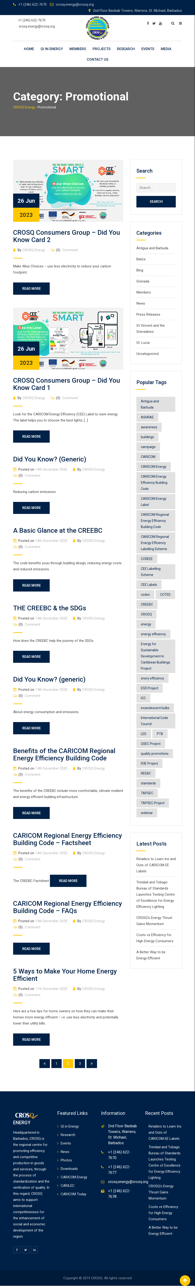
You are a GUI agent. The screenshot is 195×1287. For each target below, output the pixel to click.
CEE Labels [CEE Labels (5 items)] (149, 585)
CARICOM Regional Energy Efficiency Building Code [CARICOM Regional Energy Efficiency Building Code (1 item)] (155, 521)
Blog (139, 270)
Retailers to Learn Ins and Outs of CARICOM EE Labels (156, 865)
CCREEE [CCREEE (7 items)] (147, 559)
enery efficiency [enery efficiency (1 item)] (152, 678)
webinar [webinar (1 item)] (147, 813)
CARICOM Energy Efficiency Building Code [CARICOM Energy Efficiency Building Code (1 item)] (154, 483)
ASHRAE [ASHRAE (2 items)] (147, 417)
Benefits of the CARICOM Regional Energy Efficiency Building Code (64, 755)
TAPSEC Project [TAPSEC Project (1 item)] (153, 803)
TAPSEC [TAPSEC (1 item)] (147, 793)
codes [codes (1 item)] (145, 594)
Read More (31, 288)
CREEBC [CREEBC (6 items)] (147, 604)
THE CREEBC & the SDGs (49, 608)
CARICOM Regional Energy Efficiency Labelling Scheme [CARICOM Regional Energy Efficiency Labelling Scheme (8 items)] (155, 543)
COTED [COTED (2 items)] (165, 594)
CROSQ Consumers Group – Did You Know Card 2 (66, 236)
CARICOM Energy (74, 1178)
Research (126, 49)
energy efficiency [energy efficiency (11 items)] (153, 634)
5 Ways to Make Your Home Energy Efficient (65, 976)
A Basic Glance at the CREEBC (57, 531)
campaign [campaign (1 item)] (148, 447)
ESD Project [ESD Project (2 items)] (149, 688)
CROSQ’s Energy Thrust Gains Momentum (161, 1193)
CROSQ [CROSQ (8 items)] (146, 614)
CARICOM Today (73, 1195)
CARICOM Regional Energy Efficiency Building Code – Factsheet (67, 840)
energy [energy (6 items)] (146, 624)
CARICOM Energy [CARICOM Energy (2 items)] (153, 467)
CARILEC (68, 1187)
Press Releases (148, 314)
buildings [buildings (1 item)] (147, 437)
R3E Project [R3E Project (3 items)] (149, 763)
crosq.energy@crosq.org (75, 4)
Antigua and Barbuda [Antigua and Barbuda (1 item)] (150, 404)
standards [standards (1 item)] (148, 783)
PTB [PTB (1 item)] (160, 734)
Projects (101, 49)
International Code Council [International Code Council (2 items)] (154, 721)
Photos (66, 1161)
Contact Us (97, 59)
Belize (141, 259)
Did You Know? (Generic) (49, 459)
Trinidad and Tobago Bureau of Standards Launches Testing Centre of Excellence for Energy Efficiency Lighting (155, 894)
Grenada (142, 281)
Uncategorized (147, 354)
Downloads (69, 1170)
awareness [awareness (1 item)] (149, 427)
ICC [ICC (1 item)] (143, 698)
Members (77, 49)
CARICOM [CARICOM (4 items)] (148, 457)
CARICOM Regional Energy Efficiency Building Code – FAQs (67, 908)
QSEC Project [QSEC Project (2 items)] (151, 744)
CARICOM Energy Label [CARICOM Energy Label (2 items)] (153, 502)
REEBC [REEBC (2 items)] (146, 773)
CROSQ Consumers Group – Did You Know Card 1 (66, 384)
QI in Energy (52, 49)
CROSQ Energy (33, 250)
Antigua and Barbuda (152, 248)
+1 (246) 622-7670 (32, 4)
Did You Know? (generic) (49, 680)
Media (166, 49)
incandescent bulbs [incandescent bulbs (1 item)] (155, 708)
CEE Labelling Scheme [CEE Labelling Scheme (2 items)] (151, 572)
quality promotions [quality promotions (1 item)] (155, 753)
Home (29, 49)
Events (147, 49)
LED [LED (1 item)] (143, 734)
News (140, 303)
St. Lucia (143, 343)
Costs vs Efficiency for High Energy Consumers (163, 1214)
